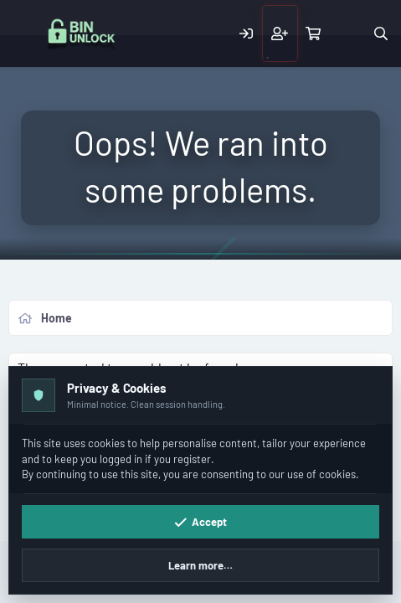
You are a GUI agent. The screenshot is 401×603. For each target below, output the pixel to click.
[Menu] (23, 34)
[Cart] (313, 33)
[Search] (380, 33)
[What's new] (347, 33)
